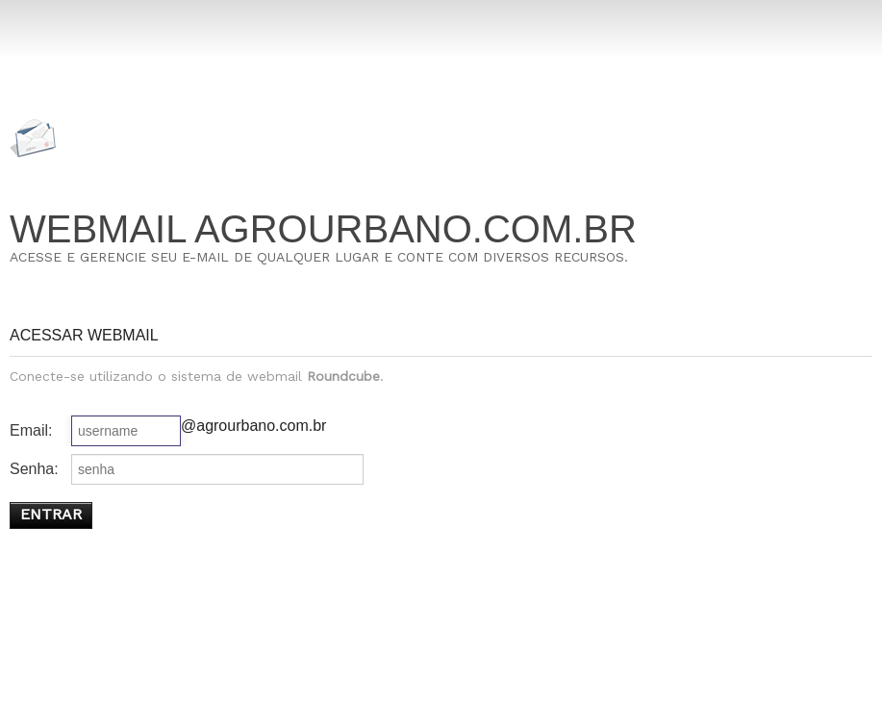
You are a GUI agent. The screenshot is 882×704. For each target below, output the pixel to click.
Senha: (34, 469)
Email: (31, 430)
